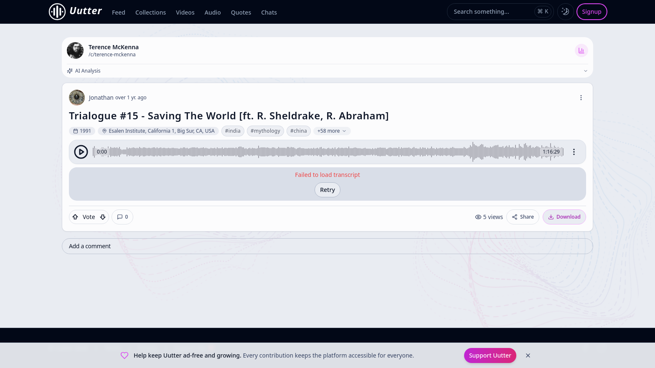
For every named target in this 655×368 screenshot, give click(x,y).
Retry (327, 190)
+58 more (332, 130)
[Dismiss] (528, 355)
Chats (269, 12)
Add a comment (90, 246)
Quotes (241, 12)
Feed (118, 12)
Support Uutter (490, 355)
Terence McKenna (114, 47)
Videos (185, 12)
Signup (592, 11)
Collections (150, 12)
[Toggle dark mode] (565, 11)
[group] (327, 152)
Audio (213, 12)
